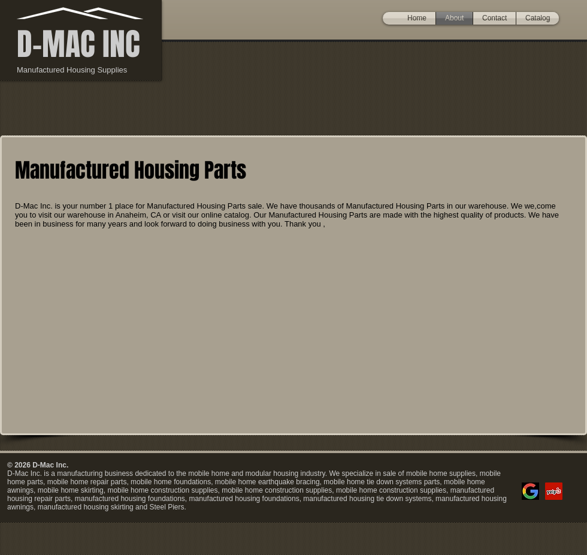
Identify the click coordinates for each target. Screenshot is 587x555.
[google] (530, 491)
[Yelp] (553, 491)
